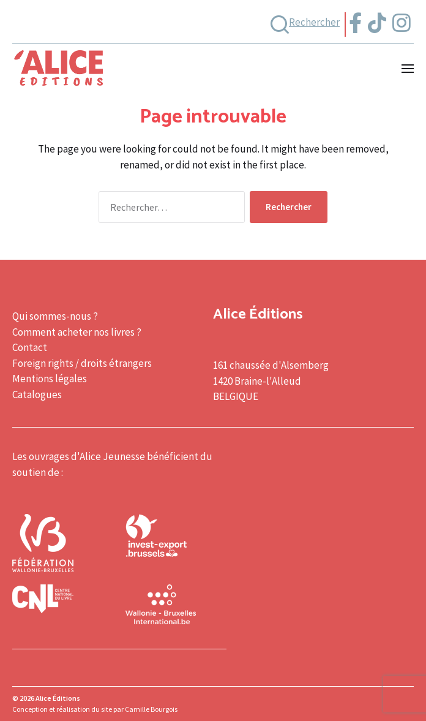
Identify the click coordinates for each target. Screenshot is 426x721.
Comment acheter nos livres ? (76, 332)
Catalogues (37, 394)
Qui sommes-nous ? (55, 316)
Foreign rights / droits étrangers (82, 363)
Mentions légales (49, 378)
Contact (29, 347)
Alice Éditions (58, 698)
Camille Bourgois (151, 709)
